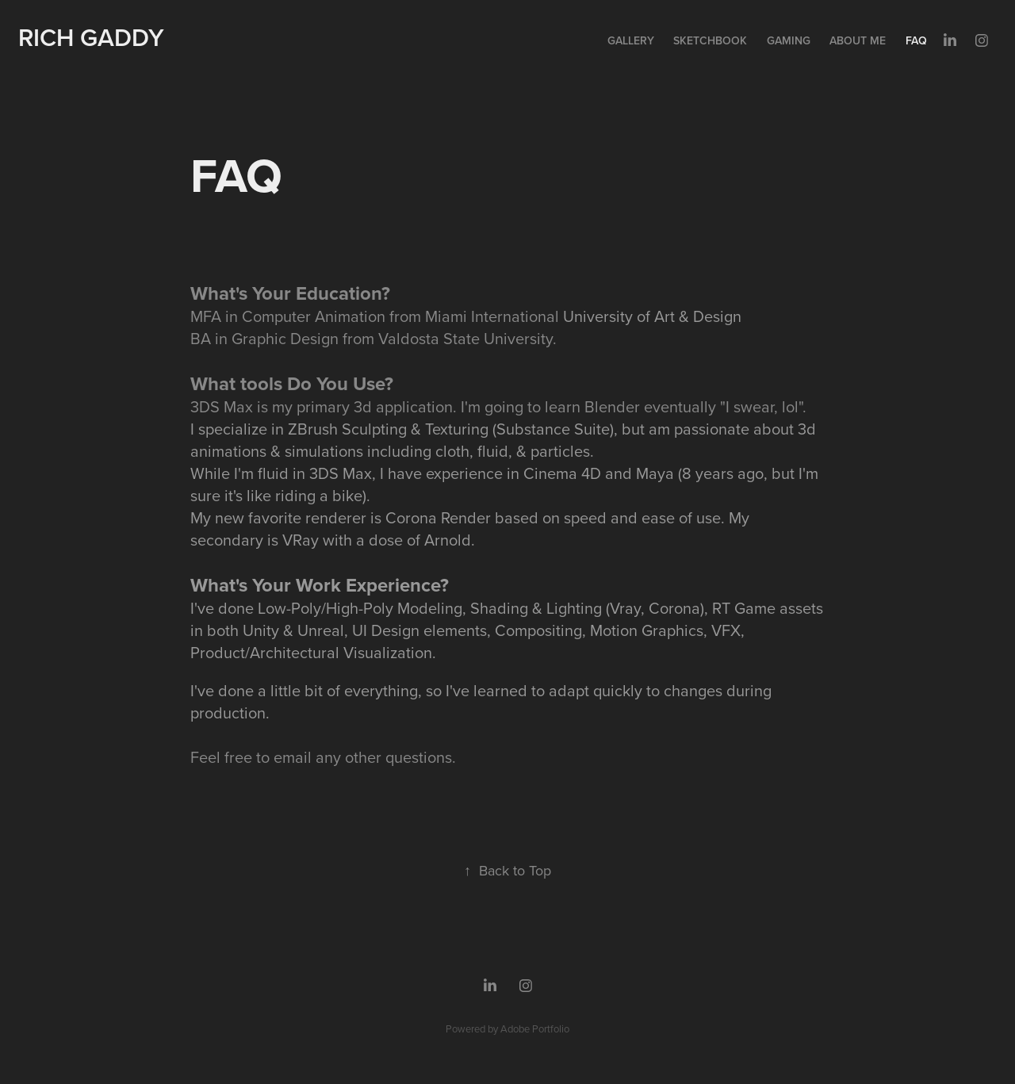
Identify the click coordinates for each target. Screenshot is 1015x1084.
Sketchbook (710, 40)
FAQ (916, 40)
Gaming (788, 40)
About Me (857, 40)
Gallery (630, 40)
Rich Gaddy (91, 37)
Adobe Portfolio (534, 1028)
